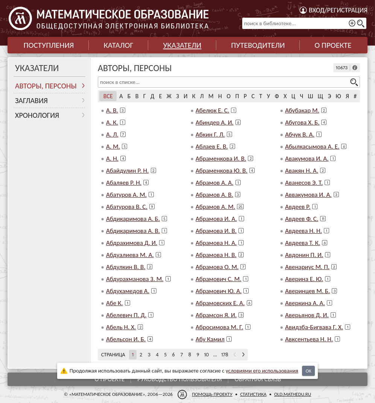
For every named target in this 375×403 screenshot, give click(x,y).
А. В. (112, 110)
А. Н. (112, 159)
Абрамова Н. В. (216, 255)
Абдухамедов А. (127, 291)
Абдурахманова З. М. (134, 279)
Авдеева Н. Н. (303, 231)
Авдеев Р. (297, 207)
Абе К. (114, 303)
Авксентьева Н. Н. (309, 339)
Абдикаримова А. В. (133, 231)
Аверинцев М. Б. (307, 291)
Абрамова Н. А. (216, 243)
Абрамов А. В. (214, 195)
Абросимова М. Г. (219, 327)
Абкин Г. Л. (210, 134)
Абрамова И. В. (216, 231)
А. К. (112, 122)
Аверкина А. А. (305, 303)
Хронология (37, 115)
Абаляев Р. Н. (123, 183)
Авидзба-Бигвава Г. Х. (314, 327)
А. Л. (112, 134)
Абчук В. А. (299, 134)
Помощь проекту (212, 394)
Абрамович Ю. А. (218, 291)
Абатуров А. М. (126, 195)
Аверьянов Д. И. (307, 315)
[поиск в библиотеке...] (304, 23)
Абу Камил (210, 339)
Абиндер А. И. (215, 122)
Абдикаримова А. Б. (133, 219)
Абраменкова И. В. (221, 159)
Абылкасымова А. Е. (312, 147)
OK (308, 371)
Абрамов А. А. (215, 183)
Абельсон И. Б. (126, 339)
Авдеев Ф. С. (301, 219)
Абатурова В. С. (126, 207)
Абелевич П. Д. (126, 315)
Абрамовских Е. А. (220, 303)
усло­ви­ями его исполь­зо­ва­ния (262, 370)
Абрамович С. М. (218, 279)
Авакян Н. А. (301, 171)
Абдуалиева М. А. (130, 255)
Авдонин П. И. (304, 255)
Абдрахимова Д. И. (131, 243)
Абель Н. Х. (121, 327)
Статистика (253, 394)
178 (224, 354)
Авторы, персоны (46, 85)
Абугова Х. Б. (302, 122)
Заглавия (31, 100)
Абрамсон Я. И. (216, 315)
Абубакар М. (302, 110)
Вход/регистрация (338, 10)
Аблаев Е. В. (212, 147)
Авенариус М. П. (307, 267)
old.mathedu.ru (292, 394)
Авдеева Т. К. (302, 243)
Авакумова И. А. (306, 159)
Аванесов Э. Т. (304, 183)
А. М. (113, 147)
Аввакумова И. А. (308, 195)
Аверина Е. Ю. (304, 279)
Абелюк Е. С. (212, 110)
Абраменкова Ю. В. (221, 171)
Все (108, 96)
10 (206, 354)
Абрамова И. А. (216, 219)
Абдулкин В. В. (125, 267)
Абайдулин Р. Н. (127, 171)
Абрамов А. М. (215, 207)
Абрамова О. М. (217, 267)
